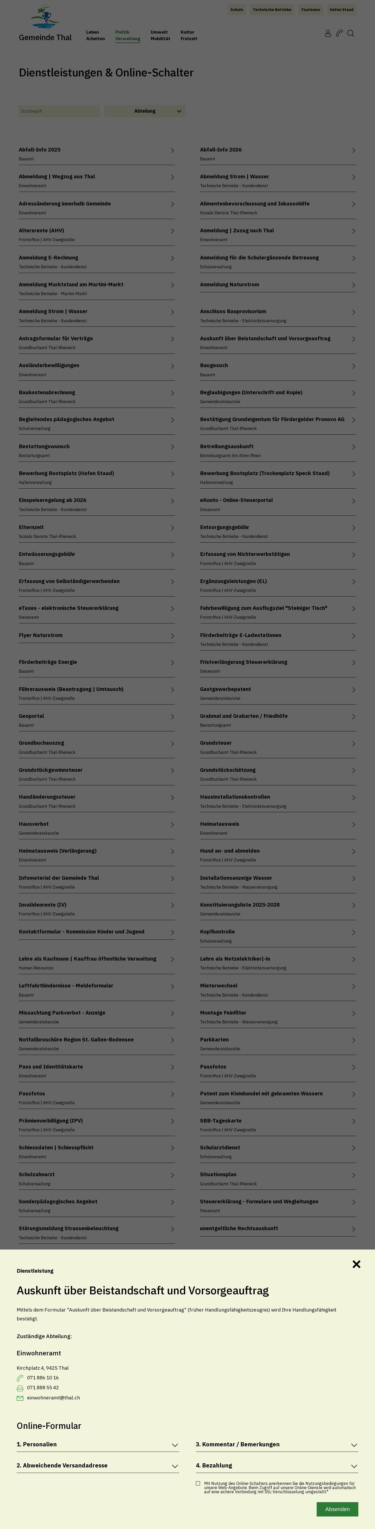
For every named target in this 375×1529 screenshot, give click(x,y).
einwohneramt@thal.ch (53, 1397)
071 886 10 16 (43, 1377)
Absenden (337, 1509)
